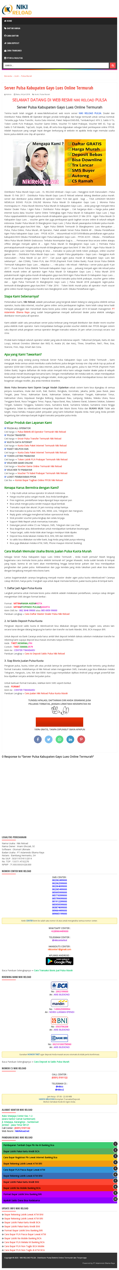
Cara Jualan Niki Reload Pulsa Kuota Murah (46, 693)
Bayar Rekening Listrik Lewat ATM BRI (22, 1163)
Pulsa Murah (45, 94)
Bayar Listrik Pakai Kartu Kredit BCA (21, 1151)
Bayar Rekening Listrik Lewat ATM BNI (22, 1175)
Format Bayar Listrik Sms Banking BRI (22, 1194)
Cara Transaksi (13, 50)
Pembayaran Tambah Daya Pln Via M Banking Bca (28, 1145)
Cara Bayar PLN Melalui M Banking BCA (24, 1242)
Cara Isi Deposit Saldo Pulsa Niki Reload (45, 653)
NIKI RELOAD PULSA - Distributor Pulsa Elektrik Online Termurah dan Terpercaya (53, 1258)
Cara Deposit (11, 43)
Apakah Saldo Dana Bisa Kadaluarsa (21, 1200)
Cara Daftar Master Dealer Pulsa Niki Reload (47, 613)
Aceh (37, 94)
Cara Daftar (11, 35)
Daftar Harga (12, 28)
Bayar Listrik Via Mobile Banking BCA (21, 1188)
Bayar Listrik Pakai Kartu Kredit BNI (21, 1182)
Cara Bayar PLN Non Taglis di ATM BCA (24, 1250)
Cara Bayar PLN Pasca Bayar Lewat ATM (24, 1169)
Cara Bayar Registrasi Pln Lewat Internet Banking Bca (30, 1157)
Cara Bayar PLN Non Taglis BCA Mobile (24, 1246)
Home (8, 20)
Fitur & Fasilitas (13, 57)
